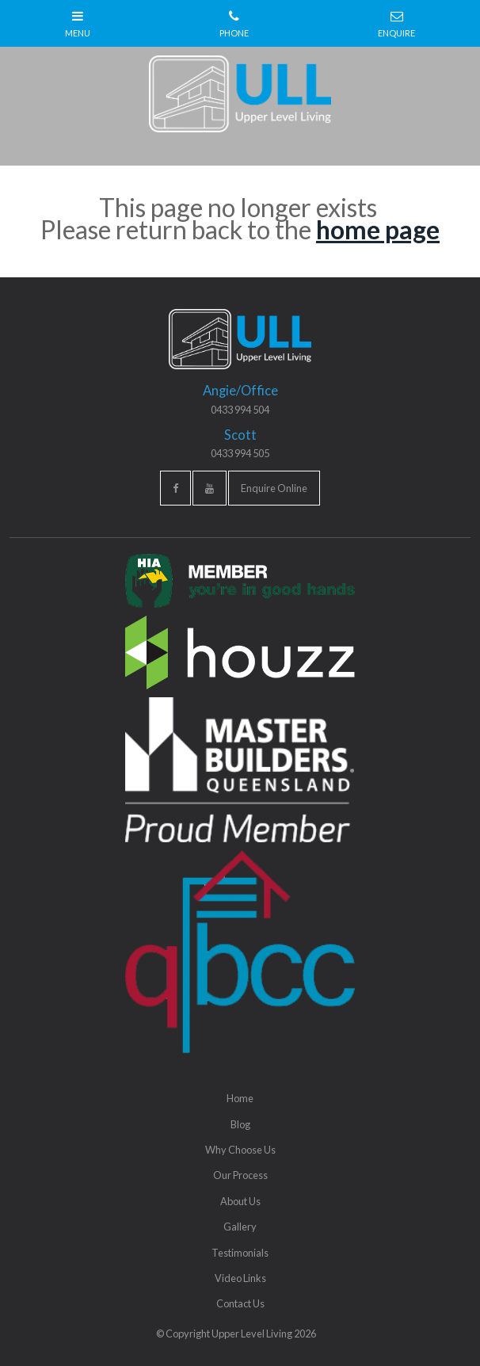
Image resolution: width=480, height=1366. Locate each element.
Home (240, 1098)
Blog (240, 1124)
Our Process (240, 1175)
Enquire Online (274, 488)
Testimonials (240, 1252)
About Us (240, 1201)
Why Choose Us (240, 1149)
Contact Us (240, 1303)
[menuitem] (240, 1098)
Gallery (240, 1226)
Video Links (240, 1278)
